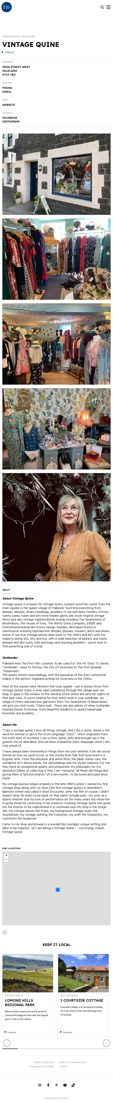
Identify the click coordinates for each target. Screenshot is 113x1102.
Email (6, 91)
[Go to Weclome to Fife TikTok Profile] (73, 1086)
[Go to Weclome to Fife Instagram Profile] (40, 1086)
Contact (63, 1066)
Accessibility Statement (41, 1066)
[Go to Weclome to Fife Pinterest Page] (56, 1086)
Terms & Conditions (44, 1062)
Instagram (10, 121)
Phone (7, 88)
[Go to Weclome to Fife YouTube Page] (65, 1086)
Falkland (9, 52)
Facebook (9, 118)
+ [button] (6, 855)
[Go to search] (102, 7)
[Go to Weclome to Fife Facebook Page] (48, 1086)
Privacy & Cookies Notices (72, 1062)
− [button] (6, 860)
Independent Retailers (18, 36)
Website (8, 105)
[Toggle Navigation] (108, 7)
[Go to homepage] (6, 7)
